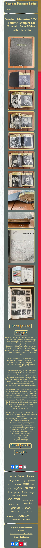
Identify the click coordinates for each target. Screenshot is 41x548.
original (18, 484)
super (18, 504)
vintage (30, 476)
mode (13, 495)
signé (9, 489)
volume (25, 500)
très (30, 495)
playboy (17, 488)
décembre (10, 484)
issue (26, 483)
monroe (26, 519)
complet (12, 511)
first (18, 495)
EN (19, 540)
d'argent (10, 516)
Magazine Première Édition (21, 527)
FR (23, 540)
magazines (14, 480)
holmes (20, 512)
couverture (16, 476)
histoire (25, 495)
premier (29, 488)
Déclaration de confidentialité (21, 534)
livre (24, 492)
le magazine (14, 492)
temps (31, 492)
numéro (27, 503)
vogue (24, 481)
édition (14, 499)
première (17, 507)
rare (28, 507)
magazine (22, 515)
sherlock (32, 500)
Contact (21, 531)
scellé (32, 484)
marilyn (12, 504)
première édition (29, 512)
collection (33, 517)
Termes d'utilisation (21, 537)
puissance (31, 481)
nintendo (16, 519)
